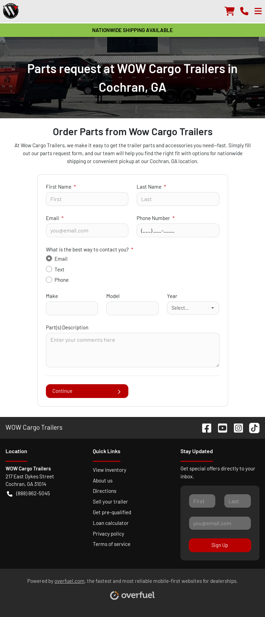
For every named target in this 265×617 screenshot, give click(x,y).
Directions (104, 491)
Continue (87, 391)
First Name (61, 186)
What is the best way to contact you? (89, 249)
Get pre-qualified (112, 512)
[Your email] (87, 230)
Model (113, 296)
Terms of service (111, 544)
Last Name (151, 186)
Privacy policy (108, 533)
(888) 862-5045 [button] (28, 493)
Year (172, 296)
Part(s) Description (67, 327)
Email (54, 218)
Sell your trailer (110, 501)
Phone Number (156, 218)
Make (52, 296)
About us (102, 480)
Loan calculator (111, 523)
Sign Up (220, 545)
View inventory (109, 470)
